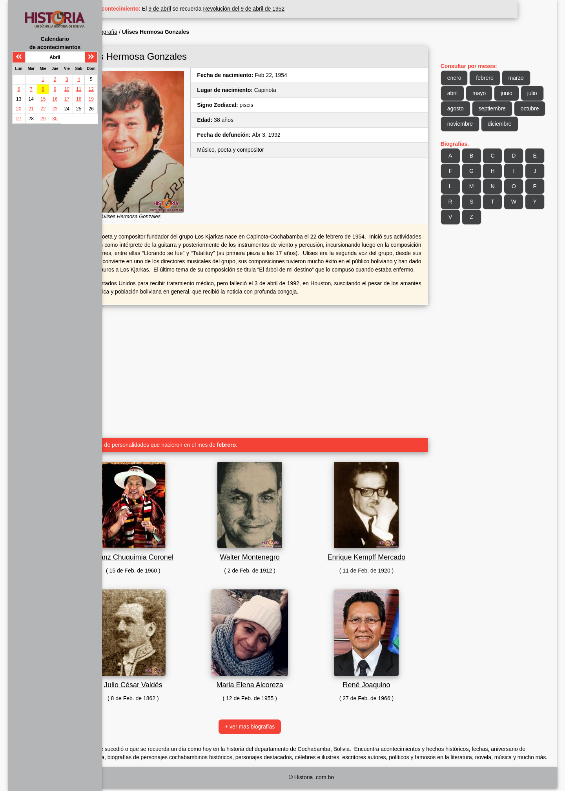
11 (78, 89)
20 (18, 109)
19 (91, 99)
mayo (489, 93)
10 (66, 89)
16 (54, 99)
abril (462, 93)
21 (31, 109)
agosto (490, 108)
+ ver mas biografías (274, 721)
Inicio (121, 32)
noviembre (503, 124)
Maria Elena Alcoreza (274, 680)
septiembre (526, 108)
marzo (526, 78)
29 (43, 118)
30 (54, 118)
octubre (466, 124)
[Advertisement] (274, 363)
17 (66, 99)
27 (18, 118)
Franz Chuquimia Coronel (168, 552)
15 (43, 99)
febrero (494, 78)
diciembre (469, 139)
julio (462, 108)
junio (516, 93)
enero (464, 78)
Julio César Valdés (168, 680)
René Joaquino (381, 680)
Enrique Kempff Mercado (382, 552)
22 (43, 109)
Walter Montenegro (274, 552)
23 (54, 109)
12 (91, 89)
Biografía (146, 32)
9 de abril (199, 9)
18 (78, 99)
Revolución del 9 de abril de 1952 (283, 9)
